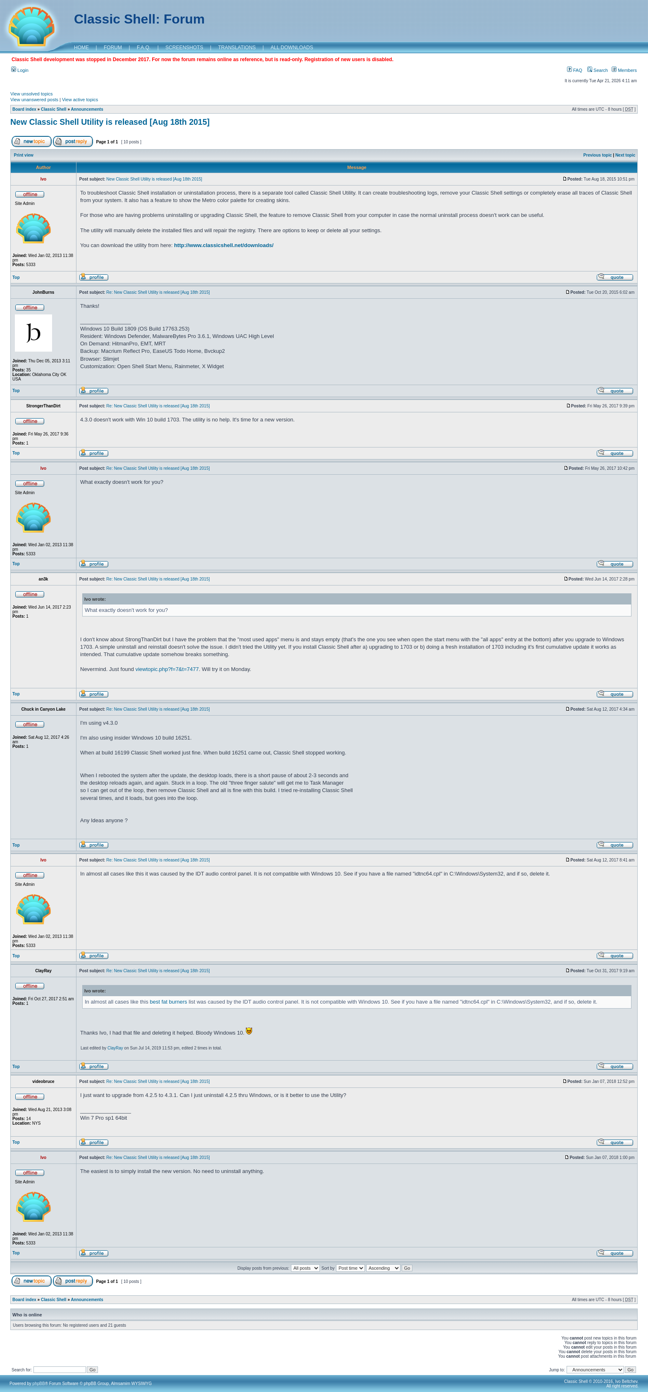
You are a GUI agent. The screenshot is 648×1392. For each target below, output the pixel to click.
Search (597, 70)
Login (20, 70)
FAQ (574, 70)
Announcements (87, 109)
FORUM (113, 47)
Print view (23, 155)
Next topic (625, 155)
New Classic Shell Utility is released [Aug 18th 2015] (110, 121)
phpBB (39, 1383)
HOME (81, 47)
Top (16, 277)
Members (624, 70)
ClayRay (115, 1048)
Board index (24, 109)
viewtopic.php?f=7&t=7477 (167, 669)
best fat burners (168, 1002)
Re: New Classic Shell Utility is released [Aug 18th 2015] (158, 292)
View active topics (80, 99)
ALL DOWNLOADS (292, 47)
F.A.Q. (143, 47)
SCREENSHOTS (184, 47)
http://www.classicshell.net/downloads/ (224, 245)
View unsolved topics (31, 93)
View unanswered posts (34, 99)
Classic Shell (54, 109)
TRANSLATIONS (237, 47)
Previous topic (598, 155)
